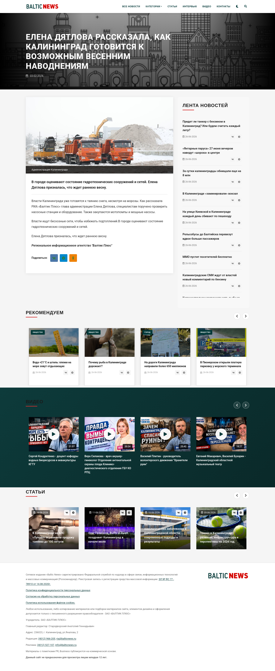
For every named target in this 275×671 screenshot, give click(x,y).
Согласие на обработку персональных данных (53, 596)
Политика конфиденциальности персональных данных (58, 590)
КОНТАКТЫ (223, 6)
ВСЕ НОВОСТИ (131, 6)
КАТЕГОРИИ (153, 6)
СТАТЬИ (172, 6)
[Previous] (237, 316)
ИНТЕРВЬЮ (190, 6)
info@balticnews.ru (65, 644)
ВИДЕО (206, 6)
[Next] (245, 316)
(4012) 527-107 (45, 644)
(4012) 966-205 (46, 638)
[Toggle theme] (237, 6)
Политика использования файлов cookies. (50, 602)
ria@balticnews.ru (66, 638)
